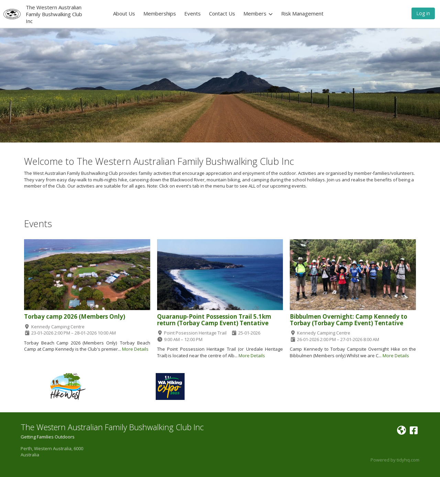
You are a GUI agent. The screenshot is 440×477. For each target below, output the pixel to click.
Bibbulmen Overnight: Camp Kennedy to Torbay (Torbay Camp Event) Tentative (348, 319)
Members (258, 13)
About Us (124, 13)
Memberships (159, 13)
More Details (135, 349)
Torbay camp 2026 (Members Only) (74, 316)
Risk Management (302, 13)
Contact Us (222, 13)
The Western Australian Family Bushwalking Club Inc (54, 14)
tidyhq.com (408, 460)
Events (192, 13)
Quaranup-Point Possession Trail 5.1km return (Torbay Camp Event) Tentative (214, 319)
